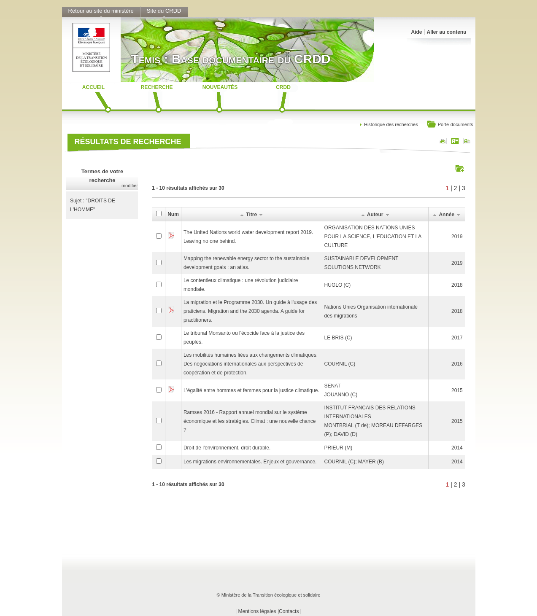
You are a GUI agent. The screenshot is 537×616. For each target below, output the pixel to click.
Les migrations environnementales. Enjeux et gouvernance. (250, 462)
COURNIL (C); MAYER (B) (354, 462)
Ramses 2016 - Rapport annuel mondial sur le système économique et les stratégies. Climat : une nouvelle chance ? (249, 421)
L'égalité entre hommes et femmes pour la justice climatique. (251, 390)
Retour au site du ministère (101, 11)
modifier (129, 185)
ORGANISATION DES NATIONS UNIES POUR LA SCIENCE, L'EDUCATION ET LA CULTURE (372, 236)
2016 (457, 364)
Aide (416, 32)
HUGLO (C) (337, 285)
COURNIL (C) (340, 364)
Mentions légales (257, 611)
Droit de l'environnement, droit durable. (226, 448)
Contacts (289, 611)
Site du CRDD (164, 11)
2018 (457, 285)
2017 (457, 338)
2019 (457, 236)
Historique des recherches (391, 124)
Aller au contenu (446, 32)
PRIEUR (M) (338, 448)
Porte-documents (449, 125)
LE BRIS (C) (338, 338)
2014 (457, 448)
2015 (457, 390)
